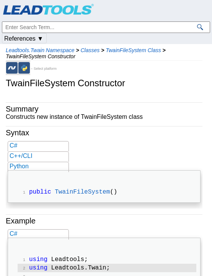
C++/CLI (21, 156)
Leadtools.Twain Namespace (40, 50)
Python (19, 166)
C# (13, 145)
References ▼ (23, 38)
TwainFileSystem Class (133, 50)
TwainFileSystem (82, 193)
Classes (89, 50)
